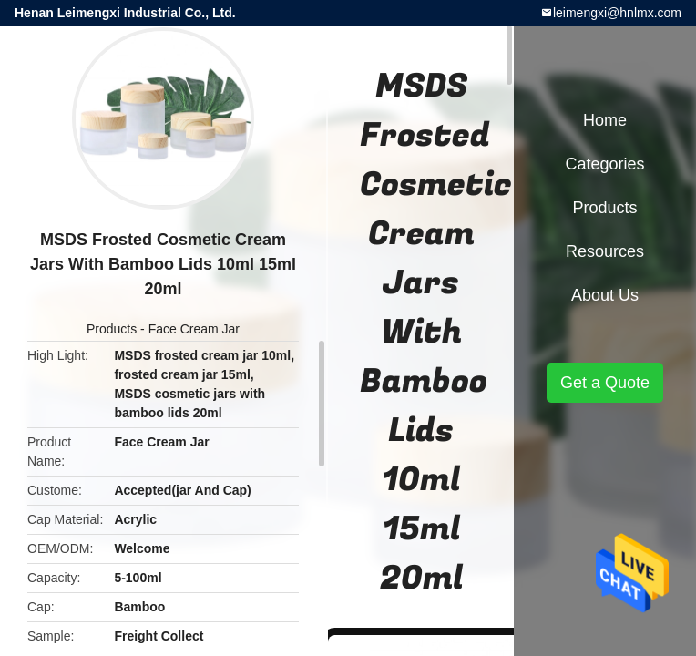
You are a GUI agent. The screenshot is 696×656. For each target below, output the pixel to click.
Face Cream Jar (194, 329)
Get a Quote (605, 383)
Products (112, 329)
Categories (604, 164)
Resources (605, 251)
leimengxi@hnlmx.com (617, 12)
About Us (605, 295)
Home (605, 120)
